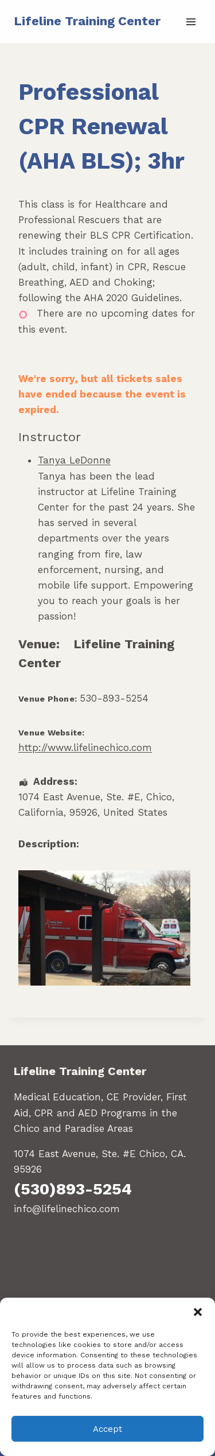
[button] (198, 1312)
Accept (107, 1429)
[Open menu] (190, 21)
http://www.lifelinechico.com (85, 747)
